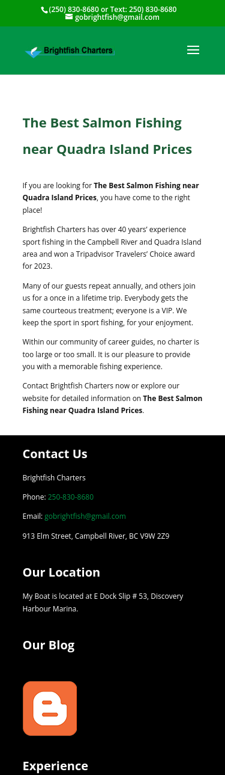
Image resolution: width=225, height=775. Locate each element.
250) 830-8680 (152, 9)
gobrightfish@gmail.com (85, 516)
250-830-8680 (71, 497)
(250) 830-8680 (74, 9)
